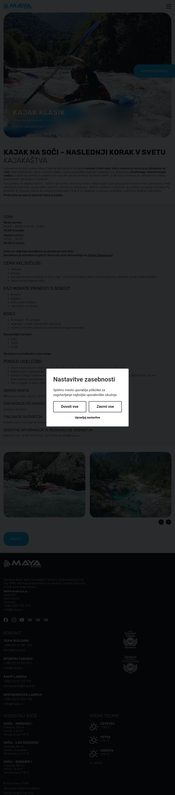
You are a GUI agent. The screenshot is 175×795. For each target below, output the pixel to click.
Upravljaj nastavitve (87, 417)
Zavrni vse (105, 407)
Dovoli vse (69, 407)
